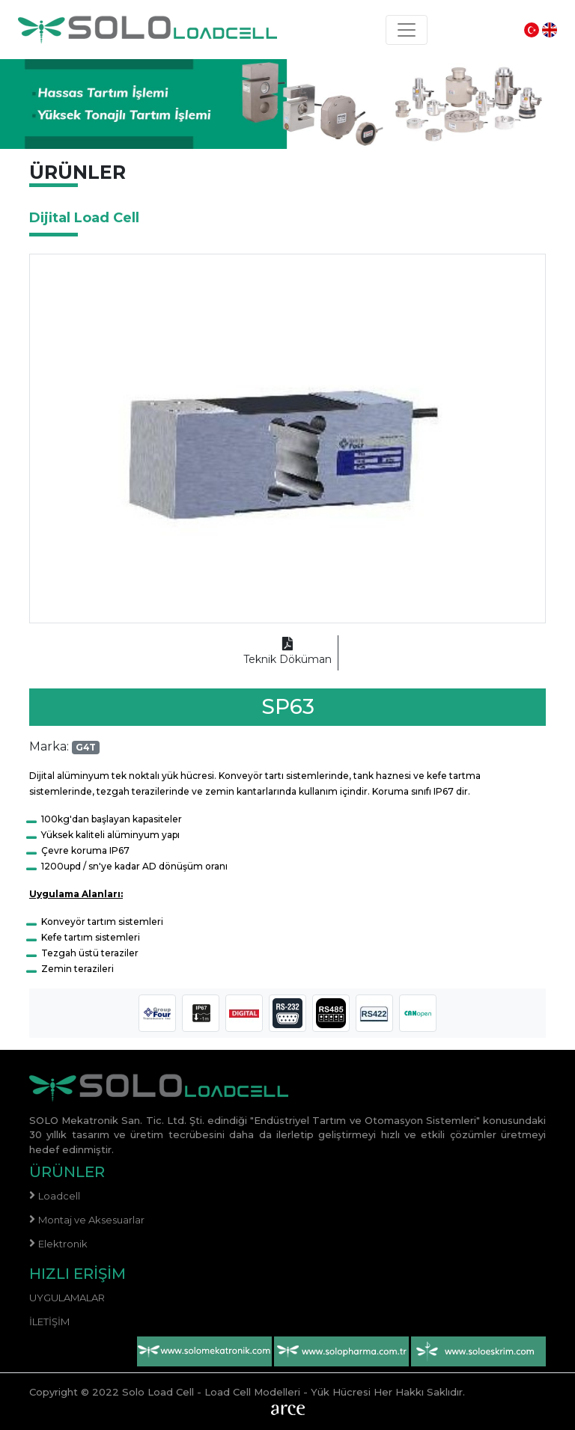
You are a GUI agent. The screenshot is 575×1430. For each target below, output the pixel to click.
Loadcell (59, 1196)
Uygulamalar (67, 1298)
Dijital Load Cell (84, 218)
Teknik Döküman (287, 652)
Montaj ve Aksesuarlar (91, 1220)
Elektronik (63, 1244)
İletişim (49, 1321)
